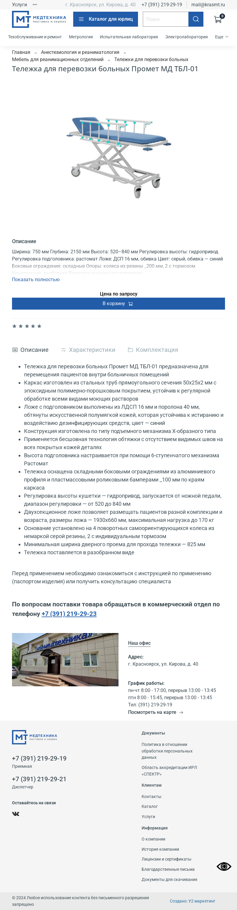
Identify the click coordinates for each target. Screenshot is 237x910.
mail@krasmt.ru (208, 4)
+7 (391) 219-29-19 (162, 4)
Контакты (151, 796)
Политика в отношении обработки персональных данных (167, 751)
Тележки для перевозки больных (151, 59)
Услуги (19, 4)
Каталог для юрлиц (105, 19)
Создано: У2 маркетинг (192, 901)
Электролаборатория (186, 36)
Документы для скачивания (169, 879)
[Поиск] (195, 19)
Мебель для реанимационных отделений (58, 59)
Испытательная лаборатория (129, 36)
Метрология (81, 36)
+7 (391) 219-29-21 (39, 779)
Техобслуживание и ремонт (35, 36)
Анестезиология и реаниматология (80, 52)
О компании (153, 839)
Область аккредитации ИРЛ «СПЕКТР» (169, 771)
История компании (160, 849)
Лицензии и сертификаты (166, 859)
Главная (21, 52)
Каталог (150, 806)
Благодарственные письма (168, 869)
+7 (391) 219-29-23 (69, 613)
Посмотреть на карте (156, 712)
